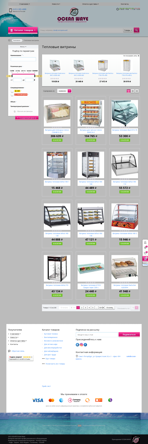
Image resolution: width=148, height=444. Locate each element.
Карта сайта (47, 425)
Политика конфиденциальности (94, 425)
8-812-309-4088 (19, 9)
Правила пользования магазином (64, 425)
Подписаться (129, 334)
